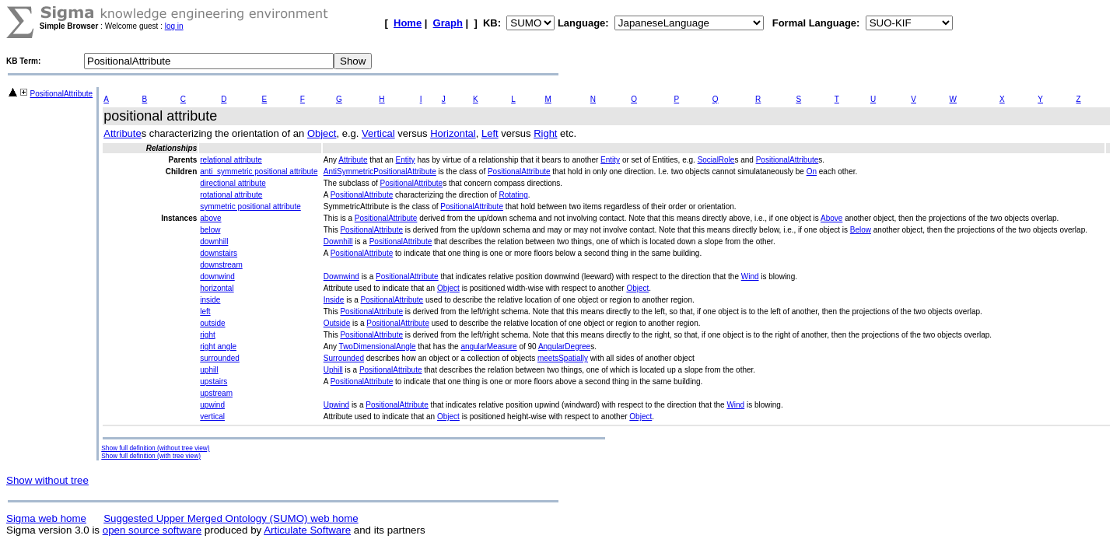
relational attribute (231, 160)
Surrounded (344, 358)
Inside (334, 300)
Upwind (336, 405)
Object (322, 133)
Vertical (378, 133)
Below (860, 230)
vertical (212, 416)
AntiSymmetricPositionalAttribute (380, 171)
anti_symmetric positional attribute (258, 171)
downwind (217, 276)
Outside (337, 323)
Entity (405, 160)
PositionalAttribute (61, 93)
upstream (216, 393)
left (205, 311)
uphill (209, 370)
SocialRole (716, 160)
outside (212, 323)
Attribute (122, 133)
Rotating (513, 195)
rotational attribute (231, 195)
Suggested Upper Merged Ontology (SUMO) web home (230, 518)
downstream (221, 265)
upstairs (213, 381)
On (812, 171)
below (210, 230)
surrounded (220, 358)
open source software (152, 530)
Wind (750, 276)
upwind (212, 405)
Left (490, 133)
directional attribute (233, 183)
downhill (214, 241)
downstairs (218, 253)
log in (174, 26)
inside (210, 300)
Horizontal (453, 133)
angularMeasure (488, 346)
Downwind (341, 276)
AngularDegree (564, 346)
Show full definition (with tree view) (151, 456)
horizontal (216, 288)
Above (831, 218)
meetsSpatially (562, 358)
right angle (218, 346)
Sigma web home (46, 518)
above (210, 218)
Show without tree (47, 480)
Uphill (333, 370)
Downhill (338, 241)
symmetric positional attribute (250, 206)
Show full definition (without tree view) (155, 448)
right (207, 335)
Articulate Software (307, 530)
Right (545, 133)
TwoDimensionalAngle (377, 346)
